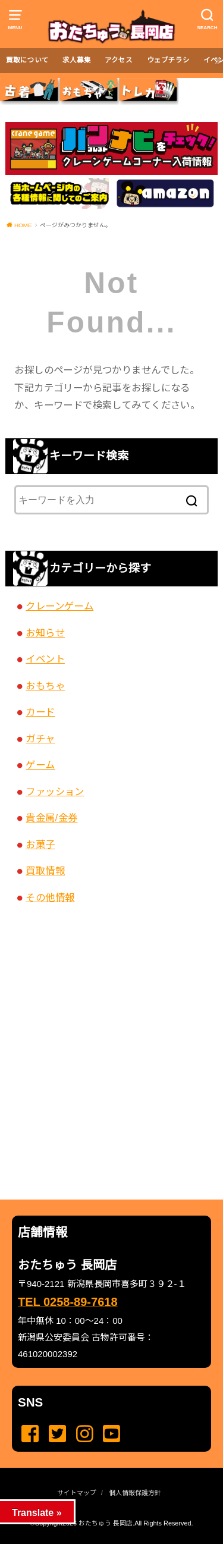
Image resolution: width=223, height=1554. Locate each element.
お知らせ (45, 632)
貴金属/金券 (51, 817)
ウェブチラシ (168, 60)
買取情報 (45, 870)
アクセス (119, 60)
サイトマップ (76, 1492)
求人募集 (76, 60)
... (102, 1547)
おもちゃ (45, 685)
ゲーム (40, 764)
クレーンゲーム (59, 606)
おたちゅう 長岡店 (105, 1523)
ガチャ (40, 738)
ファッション (55, 791)
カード (40, 712)
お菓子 (40, 844)
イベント (45, 659)
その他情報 (50, 897)
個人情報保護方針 (135, 1492)
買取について (27, 60)
